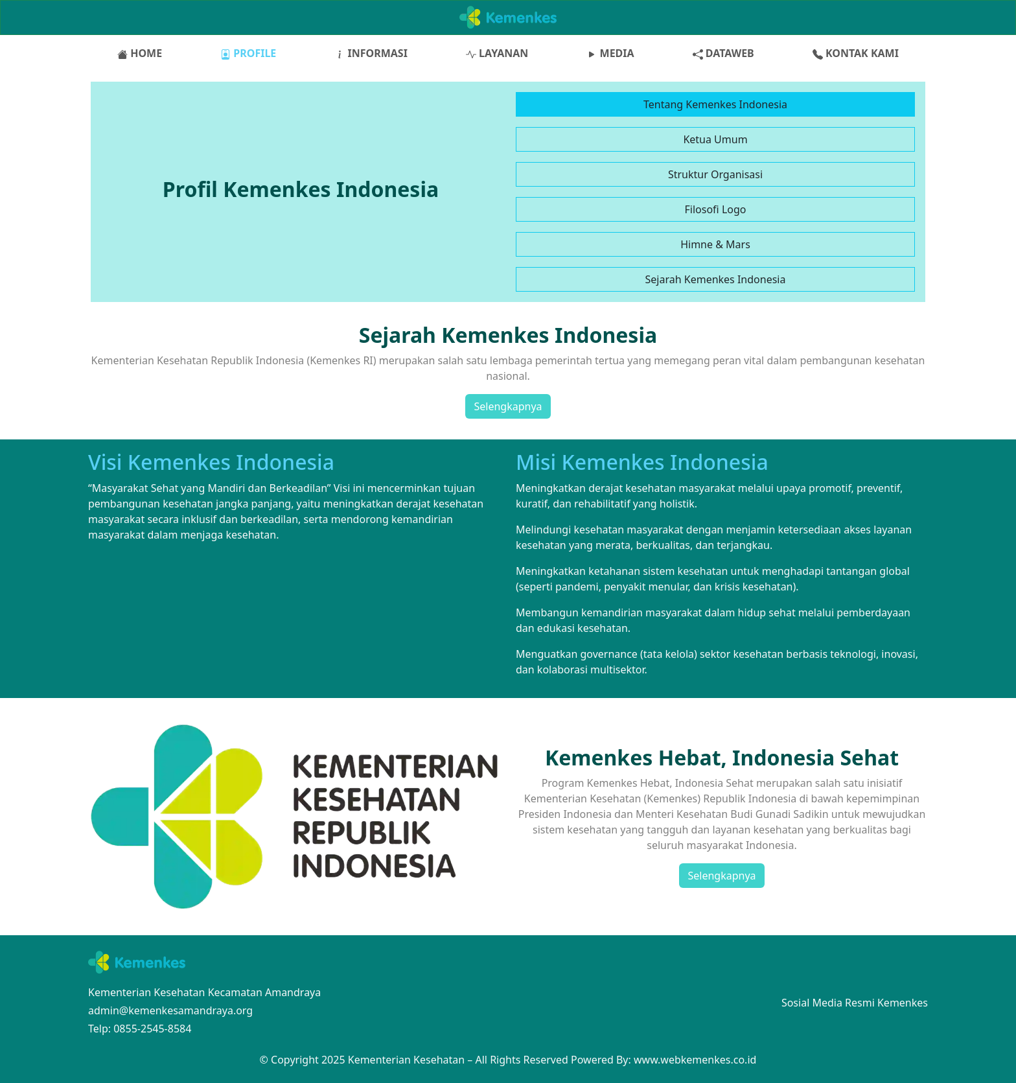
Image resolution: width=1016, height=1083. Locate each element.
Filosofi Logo (715, 209)
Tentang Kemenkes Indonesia (715, 104)
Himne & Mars (715, 244)
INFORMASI (371, 53)
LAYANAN (497, 53)
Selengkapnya (508, 406)
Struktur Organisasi (715, 174)
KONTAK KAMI (856, 53)
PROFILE (248, 53)
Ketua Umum (715, 139)
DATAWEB (723, 53)
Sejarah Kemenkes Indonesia (715, 279)
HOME (139, 53)
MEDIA (610, 53)
